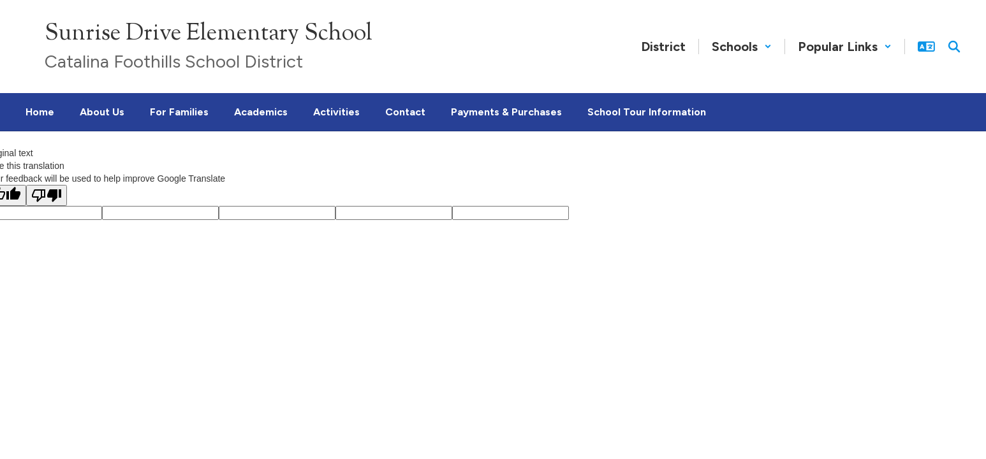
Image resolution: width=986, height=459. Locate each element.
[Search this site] (954, 46)
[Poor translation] (46, 195)
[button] (742, 46)
